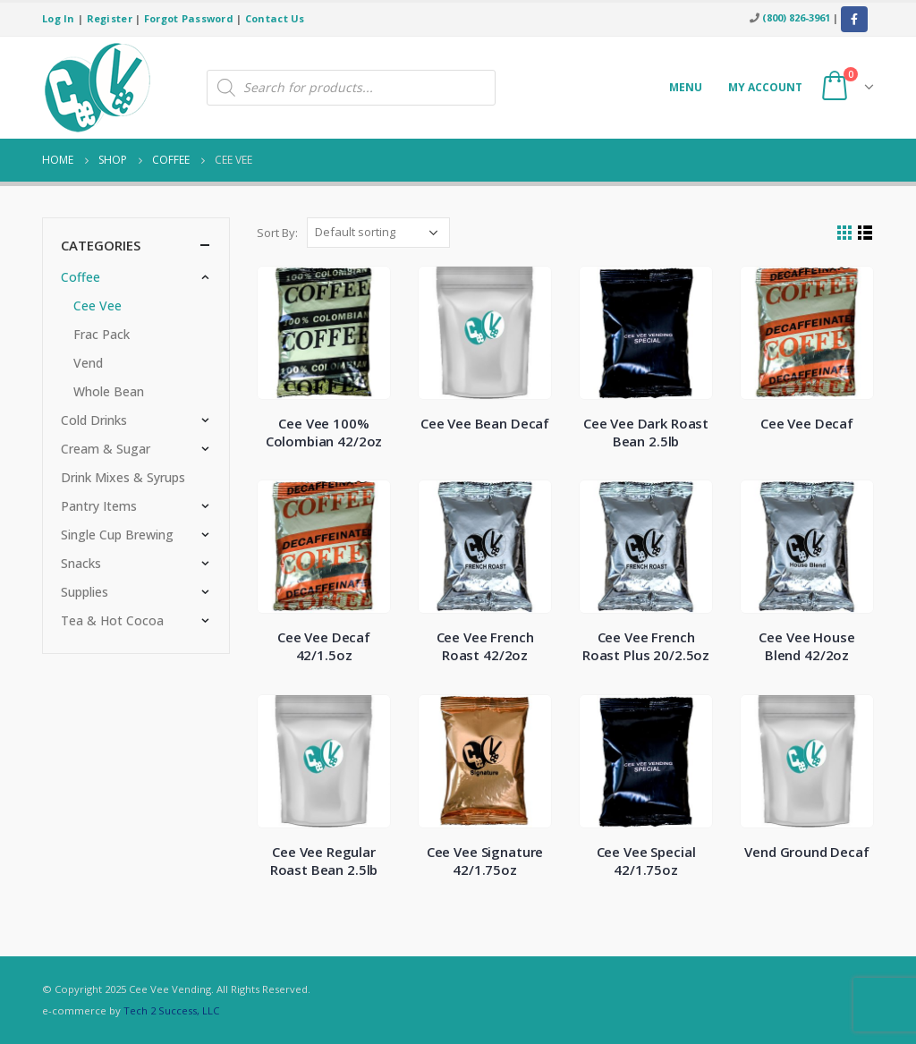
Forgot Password (188, 18)
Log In (58, 18)
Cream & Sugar (105, 448)
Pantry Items (99, 505)
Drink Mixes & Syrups (123, 477)
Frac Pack (101, 334)
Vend (88, 362)
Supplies (84, 591)
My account (765, 87)
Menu (685, 87)
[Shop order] (378, 232)
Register (109, 18)
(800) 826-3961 (796, 17)
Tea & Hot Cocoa (112, 620)
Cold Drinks (94, 420)
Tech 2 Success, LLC (171, 1010)
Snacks (81, 563)
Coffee (80, 276)
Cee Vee (97, 305)
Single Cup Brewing (117, 534)
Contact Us (275, 18)
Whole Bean (108, 391)
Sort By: (277, 233)
